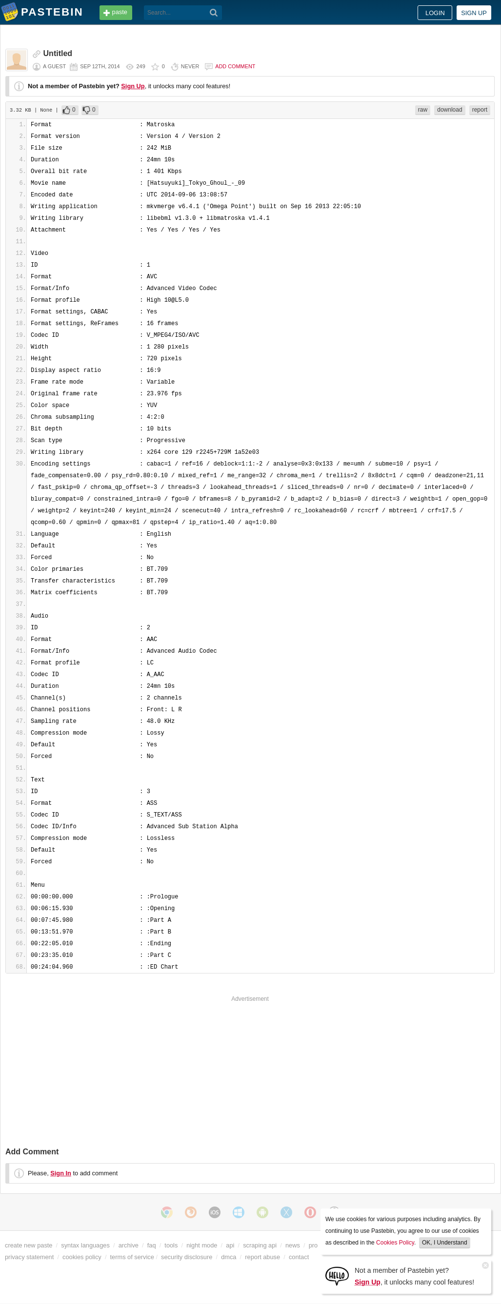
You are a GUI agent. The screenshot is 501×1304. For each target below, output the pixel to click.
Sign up (474, 13)
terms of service (132, 1257)
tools (171, 1245)
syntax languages (85, 1245)
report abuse (262, 1257)
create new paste (28, 1245)
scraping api (260, 1245)
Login (435, 13)
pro (313, 1245)
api (230, 1245)
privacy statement (29, 1257)
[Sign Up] (337, 1275)
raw (422, 109)
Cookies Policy (395, 1242)
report (479, 109)
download (449, 109)
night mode (201, 1245)
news (292, 1245)
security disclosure (186, 1257)
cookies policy (81, 1257)
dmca (228, 1257)
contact (299, 1257)
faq (151, 1245)
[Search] (214, 12)
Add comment (235, 66)
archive (129, 1245)
